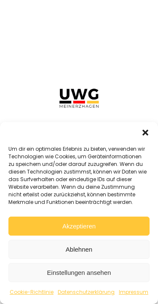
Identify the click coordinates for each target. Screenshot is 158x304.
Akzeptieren (79, 226)
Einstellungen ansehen (79, 272)
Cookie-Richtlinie (32, 292)
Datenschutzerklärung (86, 292)
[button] (145, 132)
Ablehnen (79, 249)
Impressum (133, 292)
